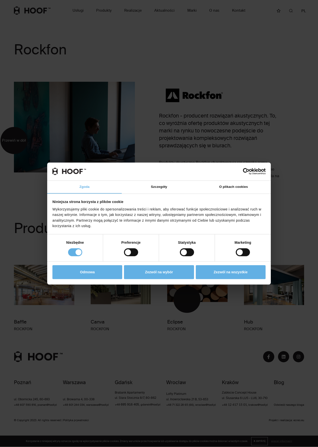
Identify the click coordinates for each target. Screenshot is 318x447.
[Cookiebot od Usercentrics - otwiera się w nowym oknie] (244, 171)
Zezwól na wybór (159, 272)
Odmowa (87, 272)
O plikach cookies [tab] (233, 187)
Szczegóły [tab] (159, 187)
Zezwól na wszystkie (231, 272)
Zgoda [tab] (84, 187)
